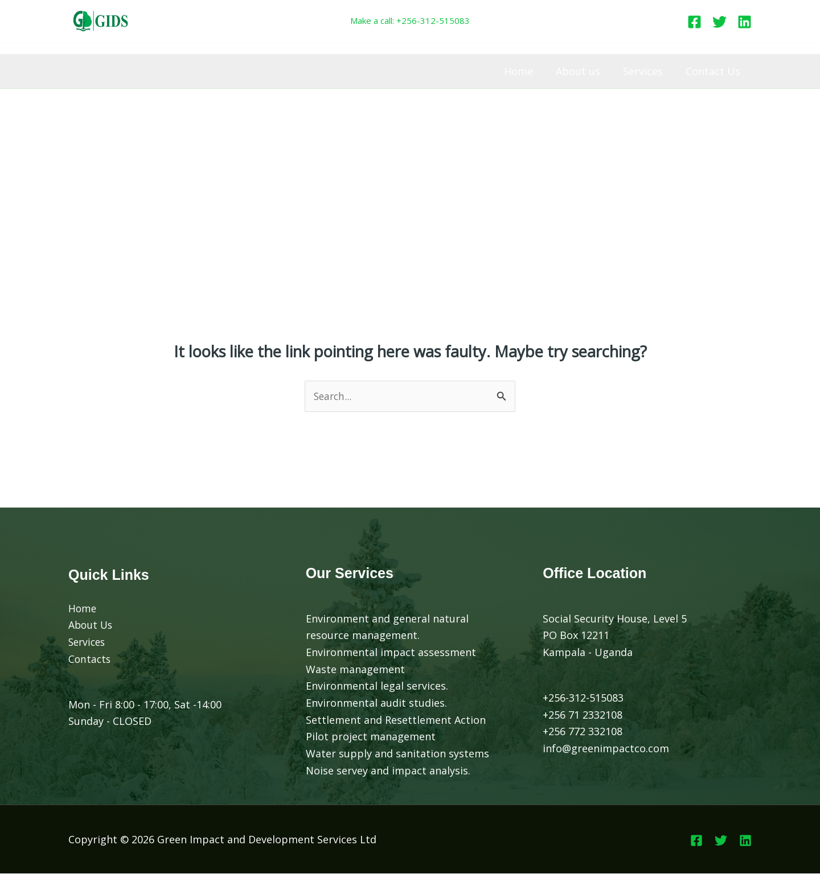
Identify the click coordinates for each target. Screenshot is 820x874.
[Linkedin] (744, 22)
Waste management (355, 669)
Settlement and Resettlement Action (396, 720)
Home (526, 71)
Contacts (90, 659)
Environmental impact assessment (391, 652)
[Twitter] (719, 22)
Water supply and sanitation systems (397, 754)
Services (646, 71)
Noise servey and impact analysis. (388, 771)
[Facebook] (694, 22)
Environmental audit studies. (376, 703)
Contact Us (714, 71)
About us (583, 71)
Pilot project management (371, 737)
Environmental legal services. (377, 686)
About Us (91, 625)
